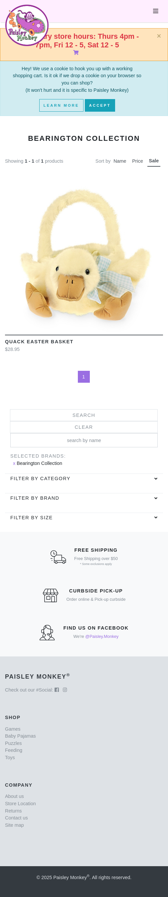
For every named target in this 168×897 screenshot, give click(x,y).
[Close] (159, 36)
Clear (84, 427)
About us (14, 796)
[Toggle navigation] (156, 11)
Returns (13, 810)
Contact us (16, 817)
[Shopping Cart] (77, 52)
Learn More (61, 105)
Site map (14, 825)
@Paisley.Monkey (101, 636)
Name (119, 161)
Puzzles (13, 743)
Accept (100, 105)
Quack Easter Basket (39, 341)
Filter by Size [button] (31, 517)
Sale (154, 160)
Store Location (20, 803)
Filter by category (40, 478)
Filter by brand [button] (34, 498)
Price (137, 161)
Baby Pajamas (20, 736)
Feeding (13, 750)
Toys (10, 757)
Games (12, 729)
